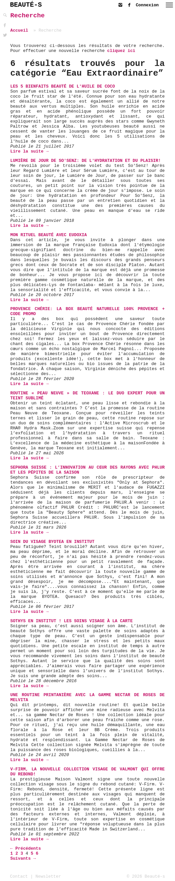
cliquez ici (121, 50)
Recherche (27, 15)
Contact (19, 876)
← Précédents (25, 848)
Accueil (19, 30)
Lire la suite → (29, 151)
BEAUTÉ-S (26, 5)
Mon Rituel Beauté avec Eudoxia (48, 234)
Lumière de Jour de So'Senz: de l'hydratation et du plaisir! (85, 160)
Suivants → (23, 858)
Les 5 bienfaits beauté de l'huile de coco (62, 86)
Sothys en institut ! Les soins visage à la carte (71, 621)
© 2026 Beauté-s (146, 876)
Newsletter (48, 876)
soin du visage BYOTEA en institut (52, 541)
